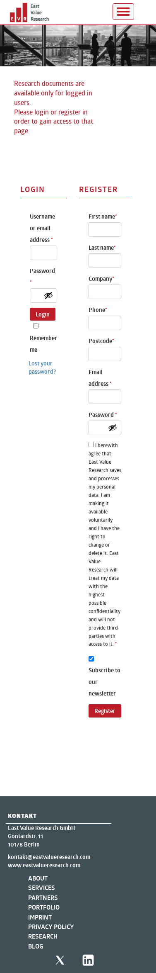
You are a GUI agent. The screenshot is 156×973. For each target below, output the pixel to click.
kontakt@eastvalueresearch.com (49, 857)
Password (42, 277)
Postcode (101, 341)
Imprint (40, 917)
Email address (100, 378)
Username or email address (42, 228)
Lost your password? (42, 367)
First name (103, 216)
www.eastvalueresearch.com (44, 865)
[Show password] (48, 295)
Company (101, 279)
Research (43, 936)
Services (41, 887)
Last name (102, 247)
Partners (43, 897)
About (38, 878)
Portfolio (44, 907)
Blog (35, 946)
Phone (98, 310)
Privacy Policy (51, 926)
